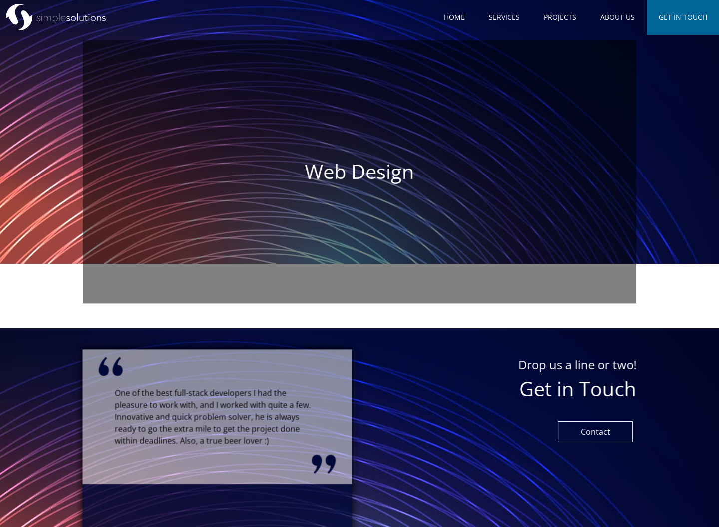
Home (454, 17)
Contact (595, 431)
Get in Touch (683, 17)
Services (504, 17)
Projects (560, 17)
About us (617, 17)
